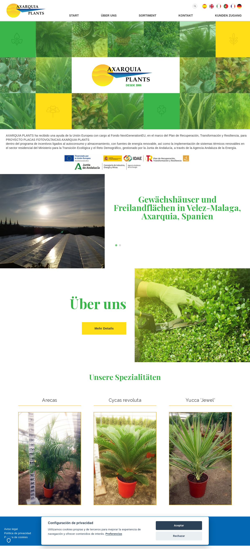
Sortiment (147, 15)
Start (74, 15)
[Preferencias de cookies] (8, 540)
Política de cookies (16, 537)
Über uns (109, 15)
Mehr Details (104, 328)
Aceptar (179, 525)
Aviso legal (11, 529)
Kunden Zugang (228, 15)
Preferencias (114, 533)
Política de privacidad (17, 533)
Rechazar (179, 535)
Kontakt (186, 15)
